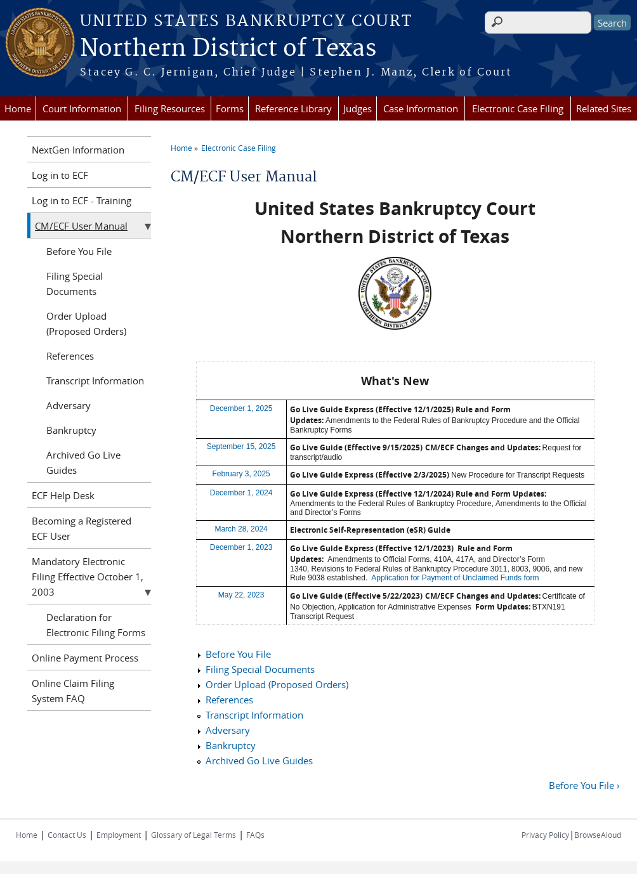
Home (17, 108)
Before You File (238, 654)
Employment (118, 835)
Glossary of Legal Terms (193, 835)
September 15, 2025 (241, 446)
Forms (230, 108)
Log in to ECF (60, 175)
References (229, 699)
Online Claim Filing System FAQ (73, 691)
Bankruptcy (231, 745)
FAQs (255, 835)
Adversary (228, 730)
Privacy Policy (545, 835)
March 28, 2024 (240, 529)
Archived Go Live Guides (259, 760)
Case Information (420, 108)
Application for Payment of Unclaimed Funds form (455, 577)
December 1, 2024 (241, 492)
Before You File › (584, 785)
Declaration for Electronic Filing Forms (95, 625)
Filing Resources (170, 108)
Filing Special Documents (260, 669)
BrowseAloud (597, 835)
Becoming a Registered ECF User (81, 528)
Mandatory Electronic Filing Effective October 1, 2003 (87, 576)
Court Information (82, 108)
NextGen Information (78, 149)
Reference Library (293, 108)
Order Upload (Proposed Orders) (277, 684)
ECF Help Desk (63, 495)
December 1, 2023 (241, 547)
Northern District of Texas (228, 48)
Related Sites (603, 108)
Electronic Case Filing (517, 108)
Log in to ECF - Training (81, 200)
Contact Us (67, 835)
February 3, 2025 (241, 473)
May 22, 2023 (241, 594)
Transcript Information (254, 714)
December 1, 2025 (241, 408)
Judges (357, 108)
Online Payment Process (85, 657)
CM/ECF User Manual (81, 225)
